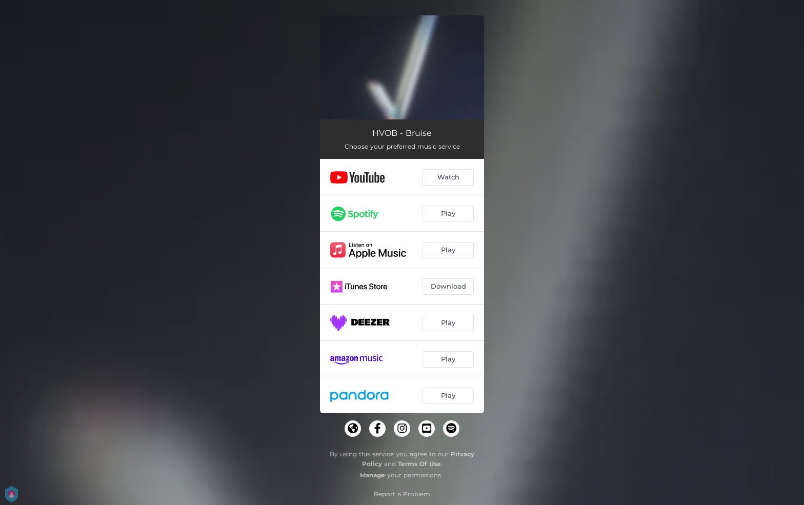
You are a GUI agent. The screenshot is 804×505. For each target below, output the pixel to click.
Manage (372, 475)
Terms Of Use (419, 464)
